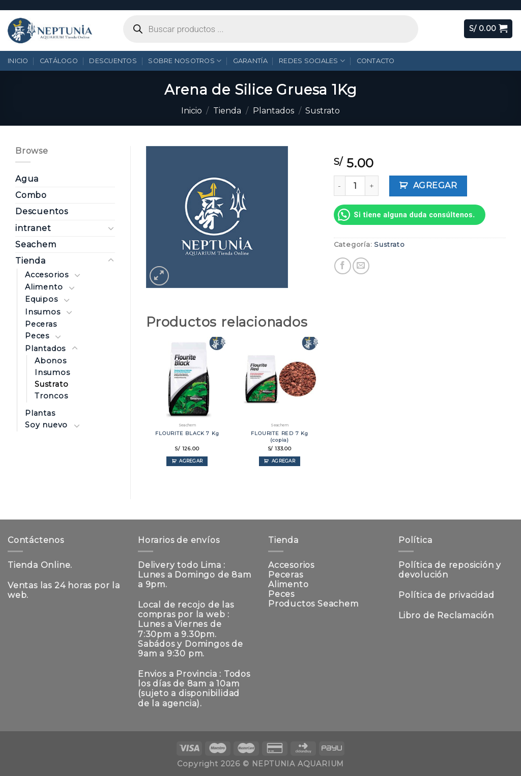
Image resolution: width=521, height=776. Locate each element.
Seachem (35, 244)
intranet (33, 228)
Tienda (227, 111)
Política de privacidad (446, 595)
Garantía (250, 61)
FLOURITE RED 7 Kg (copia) (279, 436)
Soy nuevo (46, 424)
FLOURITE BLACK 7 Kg (187, 433)
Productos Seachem (313, 604)
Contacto (376, 61)
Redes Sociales (312, 61)
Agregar (435, 185)
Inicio (18, 61)
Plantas (40, 413)
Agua (27, 179)
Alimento (44, 287)
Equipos (41, 299)
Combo (31, 195)
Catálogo (59, 61)
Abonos (51, 360)
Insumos (43, 312)
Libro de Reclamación (446, 615)
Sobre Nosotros (184, 61)
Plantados (273, 111)
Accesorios (47, 274)
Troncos (51, 395)
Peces (37, 335)
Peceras (41, 324)
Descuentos (113, 61)
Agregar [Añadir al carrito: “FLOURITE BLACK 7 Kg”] (190, 461)
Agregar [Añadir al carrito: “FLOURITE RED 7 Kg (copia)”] (283, 461)
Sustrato (322, 111)
